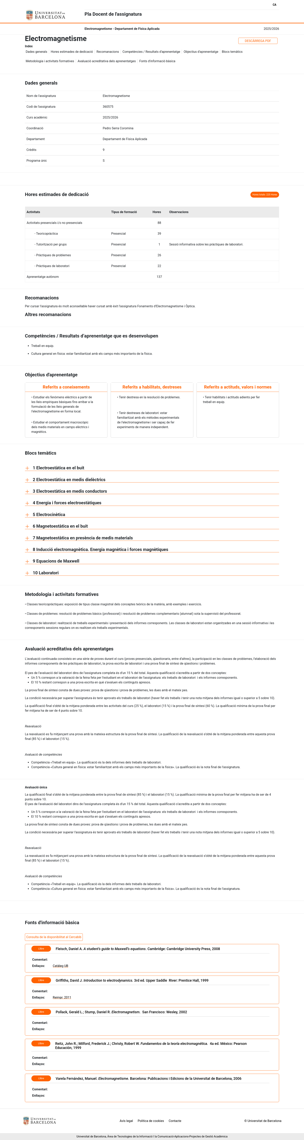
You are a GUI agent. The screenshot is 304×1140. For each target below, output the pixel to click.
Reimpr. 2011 (62, 997)
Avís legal (126, 1121)
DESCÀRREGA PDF (258, 41)
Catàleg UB (60, 966)
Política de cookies (151, 1121)
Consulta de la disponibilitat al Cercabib (53, 937)
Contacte (175, 1121)
